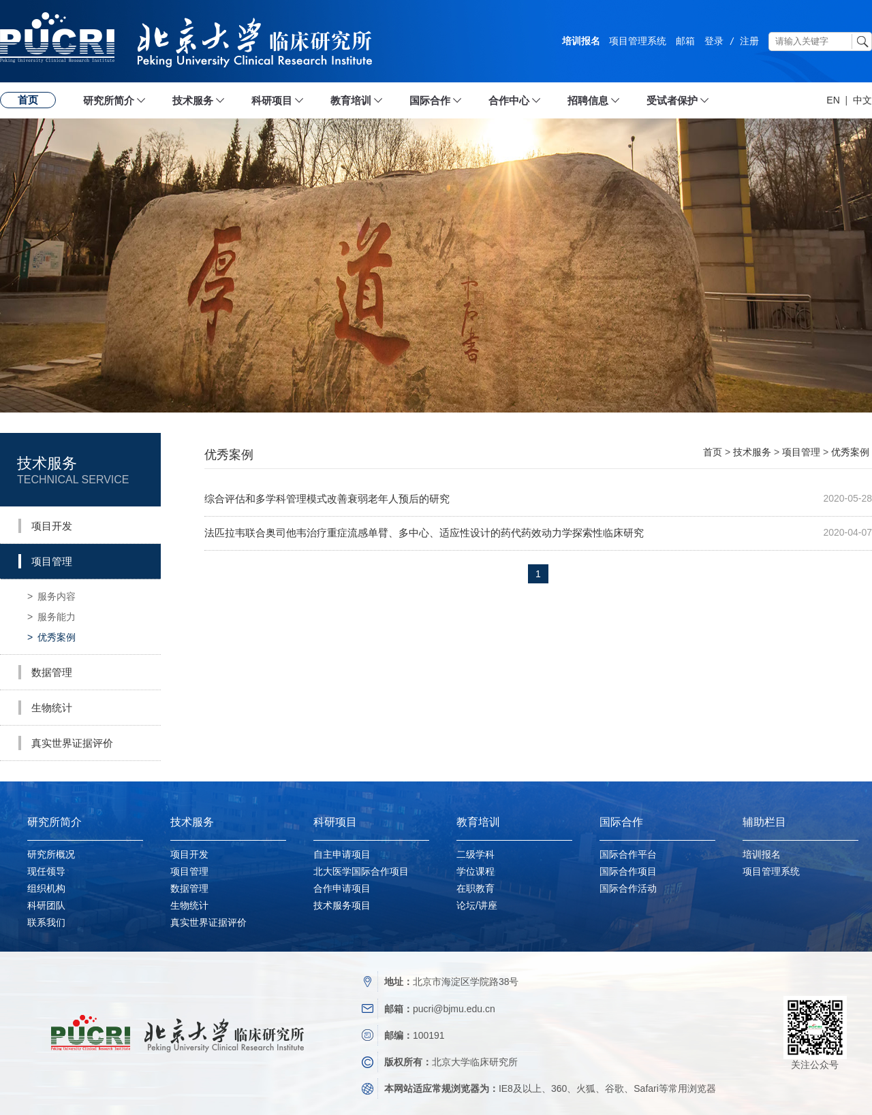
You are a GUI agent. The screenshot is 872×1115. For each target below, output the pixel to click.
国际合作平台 (628, 854)
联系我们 (46, 922)
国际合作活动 (628, 888)
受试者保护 (672, 100)
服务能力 (51, 617)
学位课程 (475, 871)
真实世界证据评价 (208, 922)
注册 (749, 40)
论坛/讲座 (476, 905)
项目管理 (801, 452)
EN (832, 100)
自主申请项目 (342, 854)
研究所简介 (108, 100)
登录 (713, 40)
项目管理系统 (637, 40)
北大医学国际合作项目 (361, 871)
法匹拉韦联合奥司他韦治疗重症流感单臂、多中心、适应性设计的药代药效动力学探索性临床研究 (424, 532)
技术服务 (192, 100)
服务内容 (51, 596)
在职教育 (475, 888)
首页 (28, 100)
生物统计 (189, 905)
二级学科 (475, 854)
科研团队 (46, 905)
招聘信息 (587, 100)
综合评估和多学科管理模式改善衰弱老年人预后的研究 (327, 498)
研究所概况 (51, 854)
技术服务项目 (342, 905)
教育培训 (350, 100)
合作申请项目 (342, 888)
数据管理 (189, 888)
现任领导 (46, 871)
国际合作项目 (628, 871)
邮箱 (685, 40)
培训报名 (581, 40)
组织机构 (46, 888)
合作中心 (508, 100)
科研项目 (271, 100)
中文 (862, 100)
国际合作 (429, 100)
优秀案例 (51, 637)
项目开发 (189, 854)
